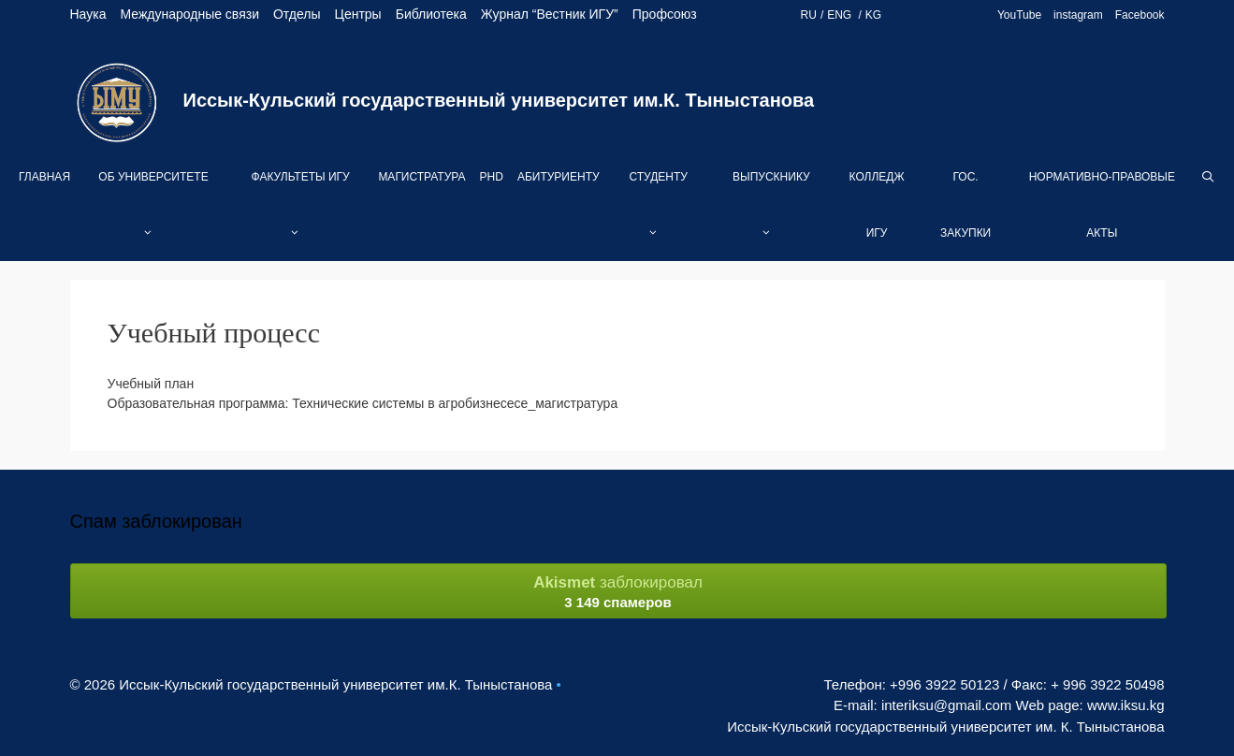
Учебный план (151, 383)
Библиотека (431, 14)
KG (873, 15)
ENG (840, 15)
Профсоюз (664, 14)
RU (809, 15)
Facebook (1140, 15)
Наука (88, 14)
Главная (44, 176)
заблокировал (618, 592)
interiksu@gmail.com (946, 705)
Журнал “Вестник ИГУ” (549, 14)
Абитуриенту (558, 176)
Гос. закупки (965, 205)
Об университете (153, 215)
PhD (491, 176)
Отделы (297, 14)
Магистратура (421, 176)
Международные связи (189, 14)
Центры (358, 14)
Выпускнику (771, 215)
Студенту (658, 215)
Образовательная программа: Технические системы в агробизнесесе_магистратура (363, 403)
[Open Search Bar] (1208, 177)
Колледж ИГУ (877, 205)
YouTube (1019, 15)
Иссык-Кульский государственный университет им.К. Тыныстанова (499, 100)
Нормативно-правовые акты (1102, 205)
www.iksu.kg (1126, 705)
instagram (1078, 15)
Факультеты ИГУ (301, 215)
